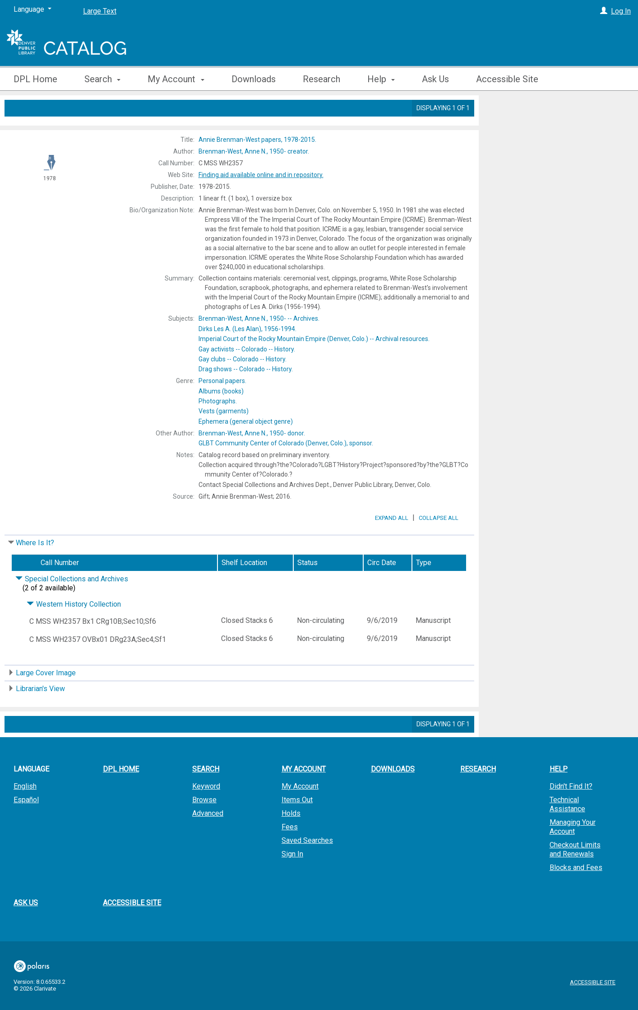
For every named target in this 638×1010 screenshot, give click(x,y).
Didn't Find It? (571, 811)
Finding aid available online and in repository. (261, 174)
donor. (252, 433)
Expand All (391, 543)
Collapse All (438, 543)
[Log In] (603, 11)
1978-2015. (257, 139)
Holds (291, 838)
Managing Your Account (573, 852)
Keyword (206, 811)
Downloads (253, 79)
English (25, 811)
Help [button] (381, 79)
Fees (290, 852)
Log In (621, 11)
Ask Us (435, 79)
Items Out (297, 825)
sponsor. (286, 443)
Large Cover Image (46, 698)
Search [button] (102, 79)
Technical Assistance (567, 829)
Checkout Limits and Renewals (575, 875)
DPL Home (35, 79)
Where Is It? (35, 568)
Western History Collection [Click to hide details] (74, 629)
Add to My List (557, 128)
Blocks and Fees (576, 892)
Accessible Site (507, 79)
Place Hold (513, 109)
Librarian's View (40, 714)
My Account (300, 811)
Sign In (292, 879)
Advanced (207, 838)
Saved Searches (307, 865)
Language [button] (31, 794)
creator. (254, 151)
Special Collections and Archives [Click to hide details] (71, 604)
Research (321, 79)
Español (26, 825)
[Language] (32, 9)
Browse (204, 825)
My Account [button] (176, 79)
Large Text (99, 11)
